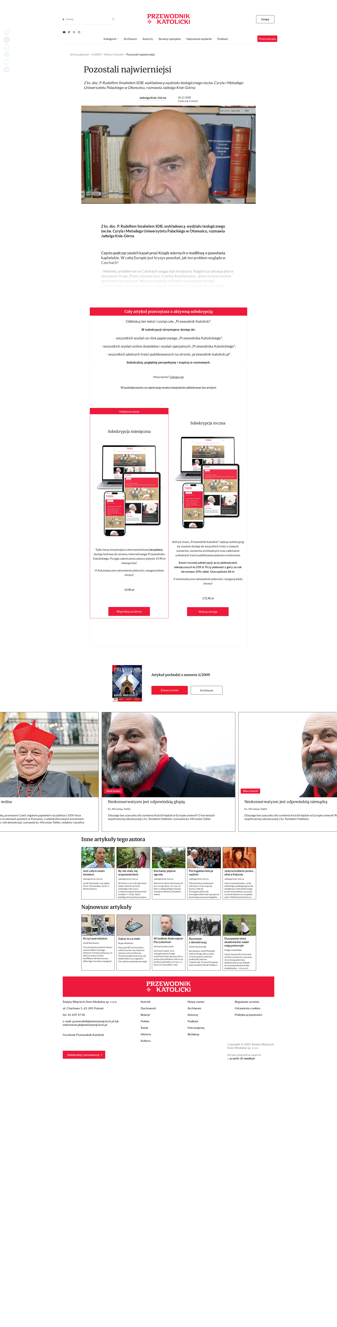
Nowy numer (196, 1001)
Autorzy (148, 38)
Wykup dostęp (208, 611)
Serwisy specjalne (169, 38)
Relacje (145, 1014)
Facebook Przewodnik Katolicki (84, 1034)
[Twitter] (74, 32)
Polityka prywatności (248, 1014)
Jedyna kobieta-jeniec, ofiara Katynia (239, 872)
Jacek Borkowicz (91, 943)
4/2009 (204, 675)
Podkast (222, 38)
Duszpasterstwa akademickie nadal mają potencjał (236, 942)
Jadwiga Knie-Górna (152, 97)
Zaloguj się (177, 377)
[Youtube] (64, 32)
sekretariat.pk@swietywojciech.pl (85, 1024)
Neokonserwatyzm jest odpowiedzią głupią (146, 801)
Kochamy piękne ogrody (165, 872)
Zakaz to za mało (129, 938)
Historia (146, 1034)
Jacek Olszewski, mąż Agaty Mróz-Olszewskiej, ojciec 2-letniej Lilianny (96, 886)
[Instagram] (79, 32)
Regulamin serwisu (247, 1001)
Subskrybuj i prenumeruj (83, 1054)
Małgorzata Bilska (233, 950)
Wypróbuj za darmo (129, 611)
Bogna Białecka (125, 943)
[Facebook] (69, 32)
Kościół (145, 1001)
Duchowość (148, 1008)
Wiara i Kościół (113, 54)
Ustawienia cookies (247, 1008)
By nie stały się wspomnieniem (128, 872)
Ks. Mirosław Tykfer (119, 808)
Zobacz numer (170, 690)
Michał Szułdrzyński (164, 946)
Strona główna (79, 54)
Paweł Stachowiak (197, 946)
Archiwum (206, 690)
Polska (145, 1021)
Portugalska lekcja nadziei (201, 872)
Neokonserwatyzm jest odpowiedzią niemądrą (285, 801)
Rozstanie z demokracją (198, 940)
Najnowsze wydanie (199, 38)
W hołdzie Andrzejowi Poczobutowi (168, 940)
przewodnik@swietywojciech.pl (93, 1021)
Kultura (145, 1040)
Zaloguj (265, 19)
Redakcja (193, 1034)
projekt (242, 1058)
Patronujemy (196, 1027)
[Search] (63, 19)
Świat (144, 1027)
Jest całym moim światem (94, 872)
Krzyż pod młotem (95, 938)
